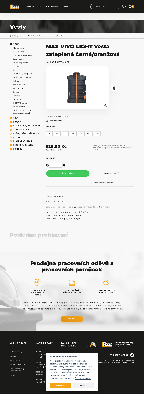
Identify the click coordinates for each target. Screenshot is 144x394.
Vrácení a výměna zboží (20, 365)
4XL (97, 134)
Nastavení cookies (100, 368)
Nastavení (83, 386)
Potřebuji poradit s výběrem (104, 183)
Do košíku (68, 174)
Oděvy (17, 36)
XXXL (89, 134)
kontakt (71, 320)
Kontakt (68, 7)
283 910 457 (40, 372)
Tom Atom (130, 368)
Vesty (25, 36)
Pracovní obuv (16, 360)
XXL (81, 134)
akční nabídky (53, 7)
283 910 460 (41, 374)
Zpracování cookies (83, 378)
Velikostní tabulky (17, 352)
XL (73, 134)
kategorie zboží (36, 7)
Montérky (14, 356)
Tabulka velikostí (55, 121)
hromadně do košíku (112, 174)
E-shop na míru (113, 368)
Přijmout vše (60, 386)
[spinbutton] (56, 165)
